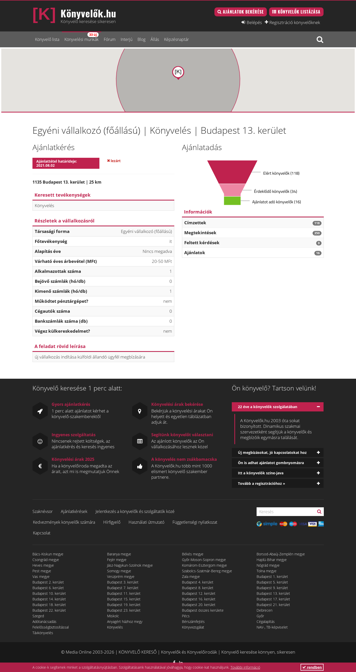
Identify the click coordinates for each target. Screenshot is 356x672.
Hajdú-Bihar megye (272, 559)
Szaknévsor (42, 511)
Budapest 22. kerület (49, 610)
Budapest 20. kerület (198, 604)
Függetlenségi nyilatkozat (195, 522)
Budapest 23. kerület (124, 610)
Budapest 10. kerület (49, 593)
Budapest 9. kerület (272, 587)
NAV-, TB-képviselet (272, 627)
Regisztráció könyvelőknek (294, 22)
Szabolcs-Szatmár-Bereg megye (207, 570)
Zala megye (191, 576)
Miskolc (113, 615)
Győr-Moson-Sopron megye (204, 559)
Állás (155, 39)
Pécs (186, 615)
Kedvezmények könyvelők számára (64, 522)
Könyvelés (115, 627)
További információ (245, 667)
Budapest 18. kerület (49, 604)
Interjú (126, 39)
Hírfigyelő (111, 522)
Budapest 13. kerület (273, 593)
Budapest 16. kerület (198, 599)
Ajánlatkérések (74, 511)
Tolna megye (267, 570)
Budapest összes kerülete (203, 610)
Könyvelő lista (47, 39)
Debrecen (264, 610)
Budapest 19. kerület (124, 604)
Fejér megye (117, 559)
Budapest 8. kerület (197, 587)
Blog (141, 39)
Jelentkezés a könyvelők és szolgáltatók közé (135, 511)
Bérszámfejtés (193, 621)
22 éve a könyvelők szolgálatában (267, 406)
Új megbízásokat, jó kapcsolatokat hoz (272, 452)
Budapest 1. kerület (272, 576)
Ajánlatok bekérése (243, 12)
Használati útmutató (146, 522)
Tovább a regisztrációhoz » (261, 483)
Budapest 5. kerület (272, 582)
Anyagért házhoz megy (124, 621)
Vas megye (41, 576)
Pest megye (41, 570)
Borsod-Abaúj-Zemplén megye (281, 554)
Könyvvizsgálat (193, 627)
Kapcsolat (41, 533)
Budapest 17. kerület (273, 599)
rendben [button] (312, 667)
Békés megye (192, 554)
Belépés (254, 22)
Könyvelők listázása (299, 12)
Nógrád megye (268, 565)
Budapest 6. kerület (48, 587)
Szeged (38, 615)
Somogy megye (119, 570)
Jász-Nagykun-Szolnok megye (130, 565)
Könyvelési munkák (81, 37)
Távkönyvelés (42, 632)
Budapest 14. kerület (49, 599)
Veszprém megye (120, 576)
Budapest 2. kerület (48, 582)
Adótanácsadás (44, 621)
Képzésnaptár (176, 39)
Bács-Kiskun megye (47, 554)
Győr (260, 615)
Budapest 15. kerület (124, 599)
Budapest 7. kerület (123, 587)
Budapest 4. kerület (197, 582)
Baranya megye (119, 554)
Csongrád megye (45, 559)
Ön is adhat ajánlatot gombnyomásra (271, 462)
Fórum (110, 39)
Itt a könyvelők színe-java (260, 473)
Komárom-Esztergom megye (204, 565)
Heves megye (43, 565)
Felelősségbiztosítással (50, 627)
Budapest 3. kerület (123, 582)
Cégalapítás (266, 621)
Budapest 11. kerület (124, 593)
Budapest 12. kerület (198, 593)
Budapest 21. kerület (273, 604)
